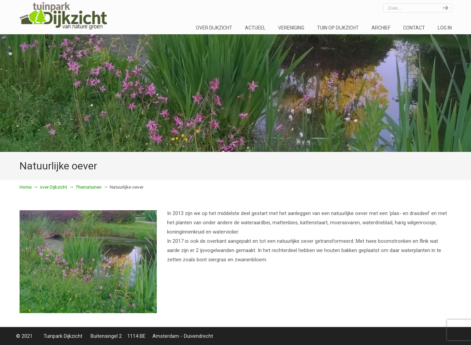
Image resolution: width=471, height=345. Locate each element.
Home (26, 187)
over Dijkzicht (53, 187)
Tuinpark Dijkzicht (63, 15)
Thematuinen (88, 187)
